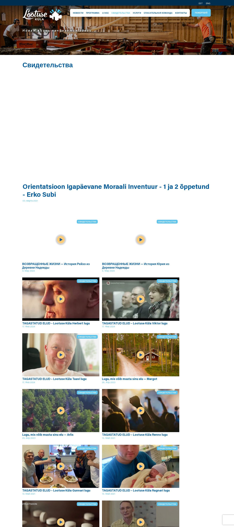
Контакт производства (185, 490)
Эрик (144, 480)
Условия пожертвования (116, 501)
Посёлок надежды (83, 480)
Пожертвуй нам (186, 511)
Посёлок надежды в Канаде (190, 505)
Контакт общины (187, 484)
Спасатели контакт (189, 496)
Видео (75, 507)
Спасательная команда (158, 13)
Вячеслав (147, 496)
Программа (92, 13)
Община (111, 484)
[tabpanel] (117, 30)
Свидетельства (121, 13)
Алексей (147, 492)
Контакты (181, 13)
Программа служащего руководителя (80, 499)
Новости (78, 13)
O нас (105, 13)
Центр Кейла (115, 492)
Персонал (113, 480)
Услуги (137, 13)
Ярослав (147, 484)
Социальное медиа (189, 500)
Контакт (181, 480)
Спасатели (113, 488)
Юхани (146, 488)
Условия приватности (121, 496)
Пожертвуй (201, 12)
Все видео (37, 444)
